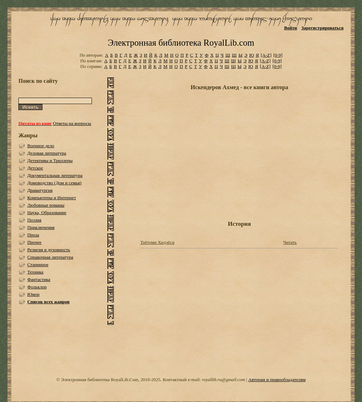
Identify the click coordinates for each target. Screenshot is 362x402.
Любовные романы (45, 205)
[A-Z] (266, 55)
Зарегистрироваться (322, 27)
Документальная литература (54, 175)
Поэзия (34, 220)
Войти (290, 27)
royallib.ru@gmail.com (223, 379)
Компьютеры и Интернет (51, 197)
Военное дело (40, 145)
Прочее (34, 242)
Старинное (37, 264)
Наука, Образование (46, 212)
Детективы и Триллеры (49, 160)
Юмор (33, 294)
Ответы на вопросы (72, 123)
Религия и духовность (48, 249)
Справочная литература (50, 257)
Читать (290, 242)
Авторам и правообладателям (276, 379)
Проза (33, 234)
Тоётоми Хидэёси (157, 242)
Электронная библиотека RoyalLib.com (181, 42)
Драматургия (40, 190)
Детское (35, 168)
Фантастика (38, 279)
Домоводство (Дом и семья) (54, 182)
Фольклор (37, 286)
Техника (35, 272)
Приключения (40, 227)
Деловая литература (46, 153)
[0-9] (277, 55)
